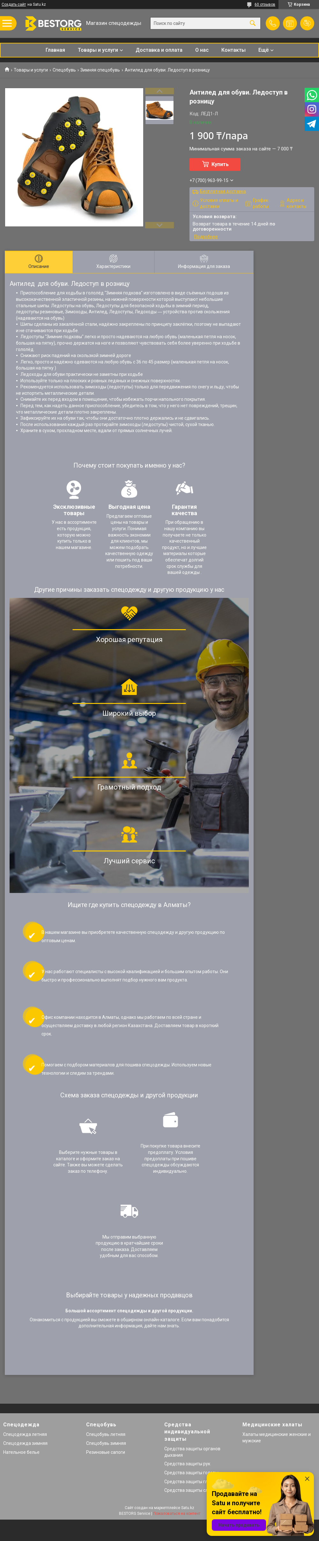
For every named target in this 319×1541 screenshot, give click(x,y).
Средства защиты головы (191, 1472)
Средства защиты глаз (188, 1481)
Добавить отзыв (307, 23)
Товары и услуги (98, 50)
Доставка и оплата (159, 50)
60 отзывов (265, 4)
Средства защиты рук (187, 1463)
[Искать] (252, 23)
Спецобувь (64, 69)
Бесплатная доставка (223, 191)
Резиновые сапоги (105, 1452)
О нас (202, 50)
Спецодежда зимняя (25, 1443)
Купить (220, 164)
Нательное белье (21, 1452)
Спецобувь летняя (105, 1434)
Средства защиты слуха (189, 1490)
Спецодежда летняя (25, 1434)
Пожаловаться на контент (176, 1513)
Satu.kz (187, 1508)
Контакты (233, 50)
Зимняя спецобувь (100, 69)
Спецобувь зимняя (106, 1443)
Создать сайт (14, 4)
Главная (55, 50)
